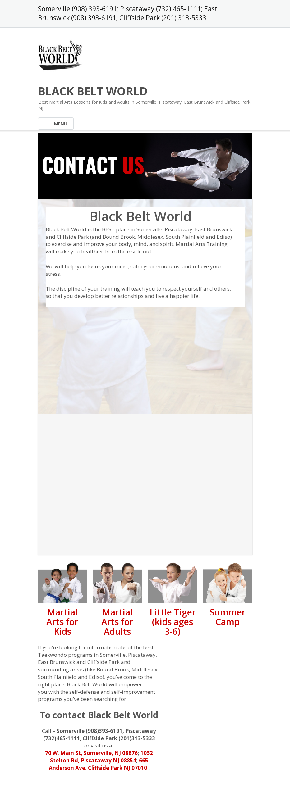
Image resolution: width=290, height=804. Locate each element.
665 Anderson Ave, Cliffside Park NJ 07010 (98, 764)
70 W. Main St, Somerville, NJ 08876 (91, 752)
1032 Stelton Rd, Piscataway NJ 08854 (101, 756)
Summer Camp (228, 617)
